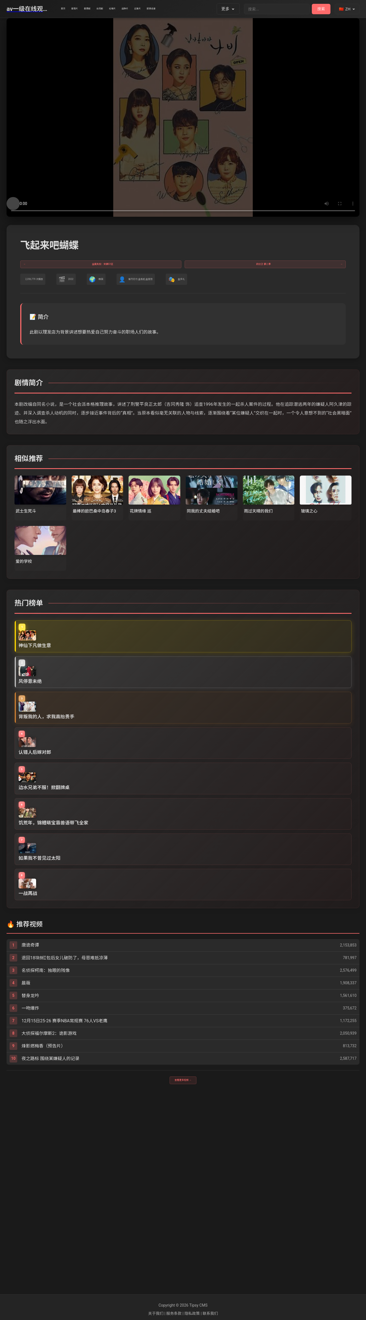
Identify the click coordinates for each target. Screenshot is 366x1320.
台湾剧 (132, 9)
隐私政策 (192, 1313)
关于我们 (155, 1313)
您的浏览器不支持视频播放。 (183, 117)
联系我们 (210, 1313)
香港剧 (110, 9)
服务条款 (174, 1313)
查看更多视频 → (183, 1271)
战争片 (177, 9)
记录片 (199, 9)
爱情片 (87, 9)
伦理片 (155, 9)
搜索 (321, 9)
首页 (67, 9)
